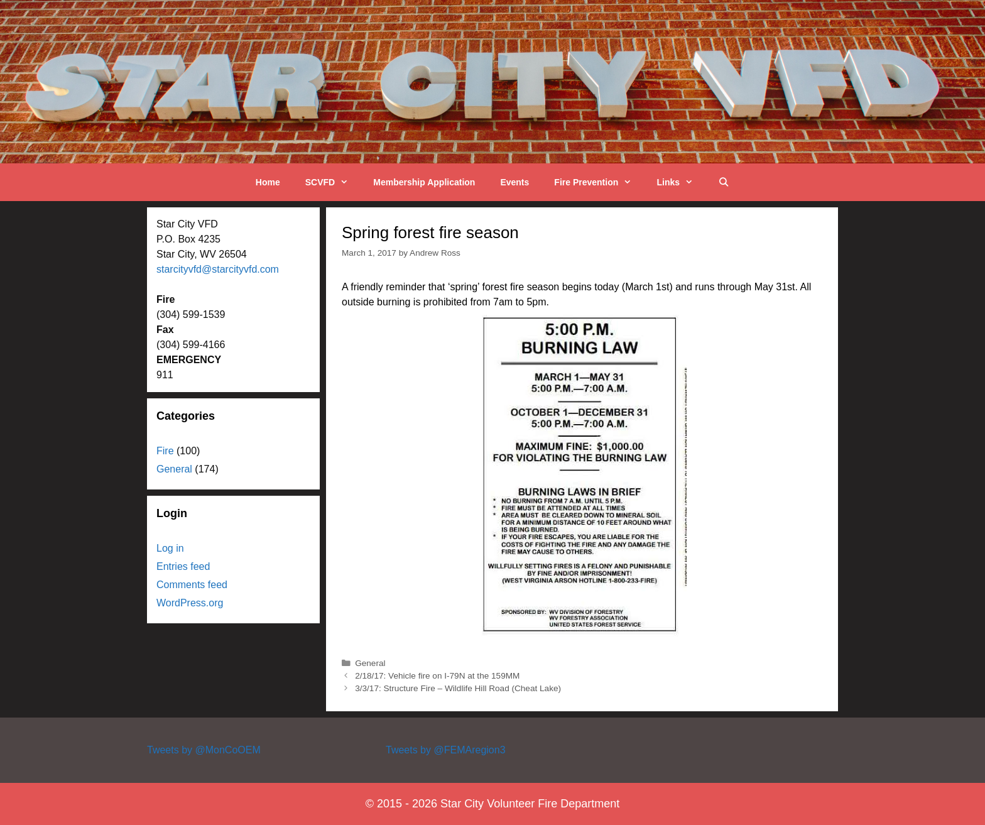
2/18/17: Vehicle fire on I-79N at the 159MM (437, 675)
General (370, 663)
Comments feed (191, 584)
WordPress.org (189, 603)
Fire (165, 450)
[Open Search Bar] (723, 182)
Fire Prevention (599, 182)
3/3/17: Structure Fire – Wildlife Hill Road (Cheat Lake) (458, 688)
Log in (170, 548)
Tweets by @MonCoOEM (204, 750)
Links (680, 182)
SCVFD (333, 182)
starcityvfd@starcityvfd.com (217, 269)
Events (514, 182)
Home (268, 182)
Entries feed (183, 566)
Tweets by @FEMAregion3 (446, 750)
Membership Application (424, 182)
